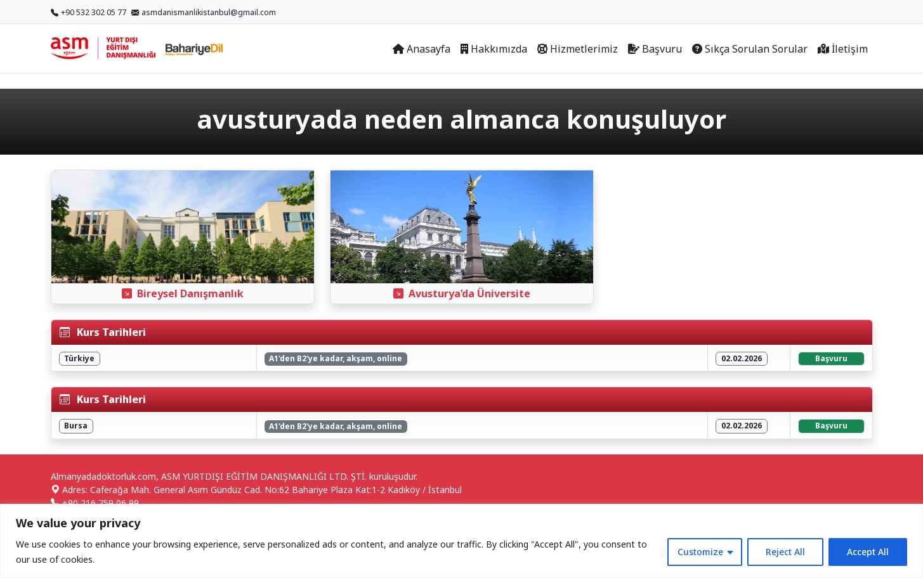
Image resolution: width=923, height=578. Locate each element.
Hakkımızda (494, 49)
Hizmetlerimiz (577, 49)
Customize (700, 552)
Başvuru (655, 49)
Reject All (785, 552)
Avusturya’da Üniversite (461, 293)
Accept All (868, 552)
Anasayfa (421, 49)
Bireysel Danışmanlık (183, 293)
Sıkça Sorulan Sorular (750, 49)
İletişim (843, 49)
